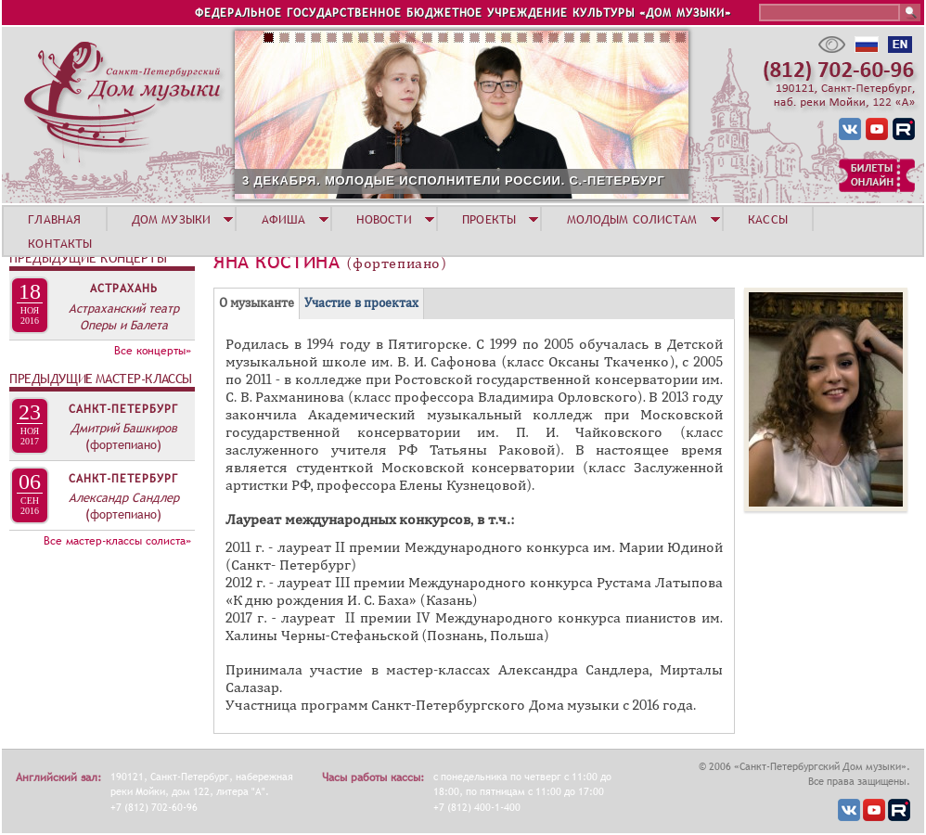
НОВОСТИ (384, 219)
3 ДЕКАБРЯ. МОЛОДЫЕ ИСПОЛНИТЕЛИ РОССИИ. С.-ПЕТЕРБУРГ (453, 180)
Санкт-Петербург (123, 409)
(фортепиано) (123, 444)
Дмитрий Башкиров (124, 427)
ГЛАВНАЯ (54, 219)
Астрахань (124, 288)
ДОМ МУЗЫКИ (171, 219)
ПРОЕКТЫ (489, 219)
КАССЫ (768, 219)
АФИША (284, 219)
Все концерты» (152, 350)
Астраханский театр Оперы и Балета (124, 316)
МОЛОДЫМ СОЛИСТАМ (632, 219)
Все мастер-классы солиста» (117, 541)
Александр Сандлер (124, 497)
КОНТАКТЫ (60, 243)
